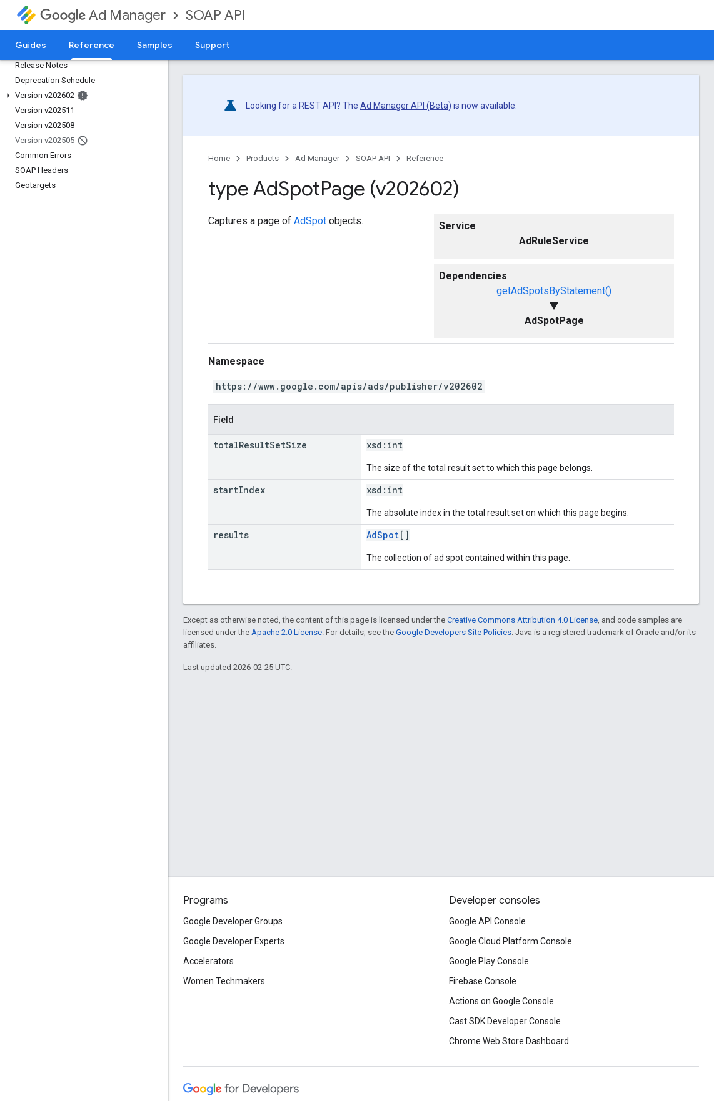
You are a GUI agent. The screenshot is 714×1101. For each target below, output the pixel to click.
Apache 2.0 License (286, 632)
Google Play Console (489, 961)
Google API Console (487, 921)
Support (212, 45)
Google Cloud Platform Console (510, 941)
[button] (81, 95)
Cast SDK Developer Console (505, 1021)
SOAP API (216, 15)
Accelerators (208, 961)
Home (219, 158)
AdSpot (310, 221)
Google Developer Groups (233, 921)
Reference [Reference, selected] (91, 45)
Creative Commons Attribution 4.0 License (522, 620)
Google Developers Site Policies (453, 632)
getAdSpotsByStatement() (553, 291)
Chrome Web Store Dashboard (509, 1041)
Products (262, 158)
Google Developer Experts (233, 941)
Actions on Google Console (501, 1001)
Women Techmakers (224, 981)
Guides (30, 45)
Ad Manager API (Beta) (405, 106)
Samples (155, 45)
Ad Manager (103, 15)
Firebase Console (482, 981)
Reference (424, 158)
